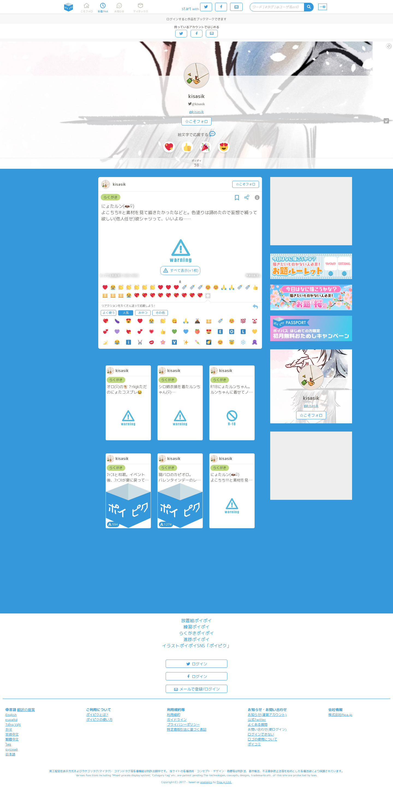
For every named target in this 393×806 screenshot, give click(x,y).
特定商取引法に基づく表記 (186, 729)
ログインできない (261, 734)
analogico (206, 782)
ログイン (196, 663)
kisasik (196, 96)
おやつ (142, 313)
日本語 (10, 754)
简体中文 (12, 734)
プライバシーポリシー (183, 724)
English (11, 714)
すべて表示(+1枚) (180, 270)
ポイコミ (254, 744)
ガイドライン (177, 719)
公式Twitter (257, 719)
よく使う (109, 313)
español (11, 719)
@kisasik (198, 104)
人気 (126, 313)
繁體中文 (12, 739)
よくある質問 (257, 724)
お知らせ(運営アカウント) (267, 714)
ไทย (8, 744)
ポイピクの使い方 (99, 719)
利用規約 (173, 714)
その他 (160, 313)
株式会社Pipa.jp (340, 714)
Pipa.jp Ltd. (224, 782)
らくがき (110, 197)
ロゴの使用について (262, 739)
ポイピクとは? (97, 714)
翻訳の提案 (26, 709)
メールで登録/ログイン (197, 688)
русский (11, 749)
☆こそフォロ (196, 121)
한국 (8, 729)
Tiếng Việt (13, 724)
